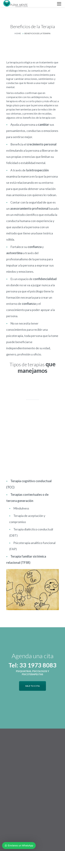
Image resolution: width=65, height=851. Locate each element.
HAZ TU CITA (32, 686)
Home (18, 33)
